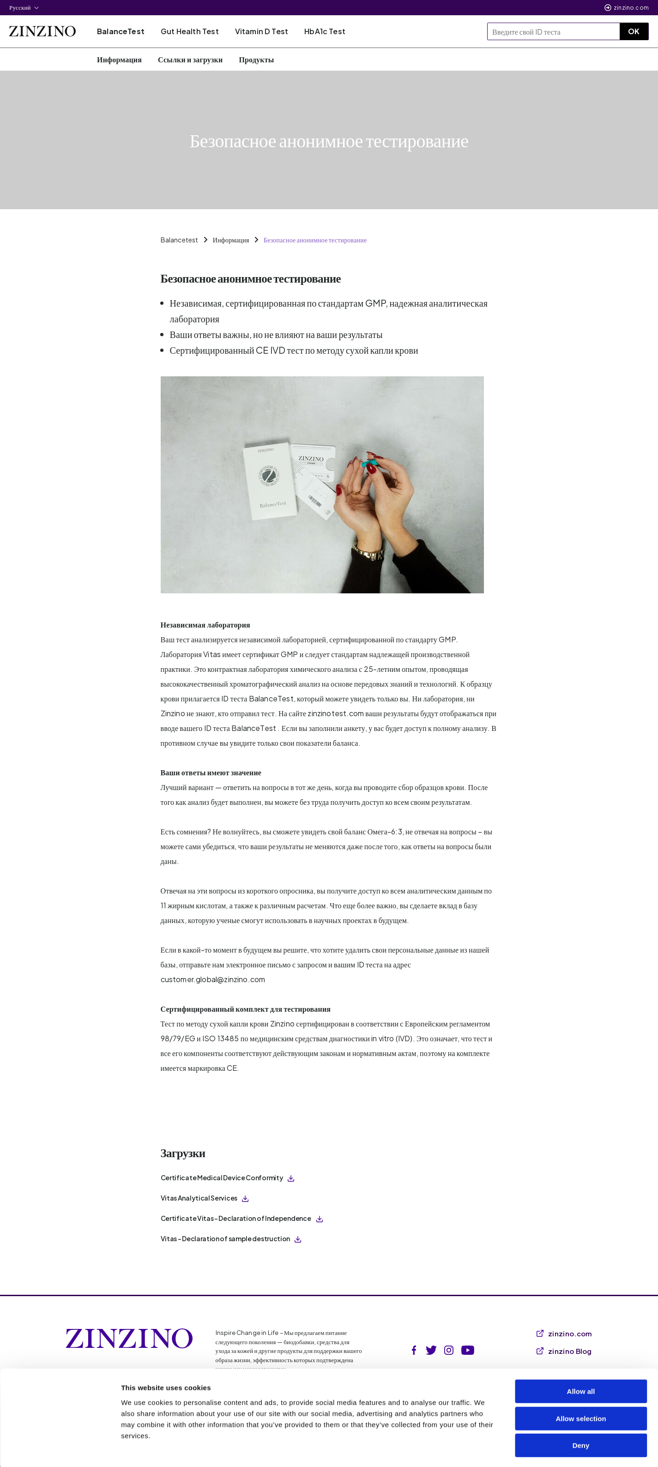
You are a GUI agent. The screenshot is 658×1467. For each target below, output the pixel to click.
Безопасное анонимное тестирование (315, 239)
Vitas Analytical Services (205, 1198)
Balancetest (180, 239)
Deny (581, 1408)
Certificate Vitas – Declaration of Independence (242, 1218)
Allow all (581, 1354)
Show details (484, 1449)
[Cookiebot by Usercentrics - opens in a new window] (59, 1449)
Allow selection (580, 1381)
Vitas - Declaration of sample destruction (231, 1238)
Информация (231, 239)
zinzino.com (631, 7)
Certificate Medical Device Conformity (228, 1177)
